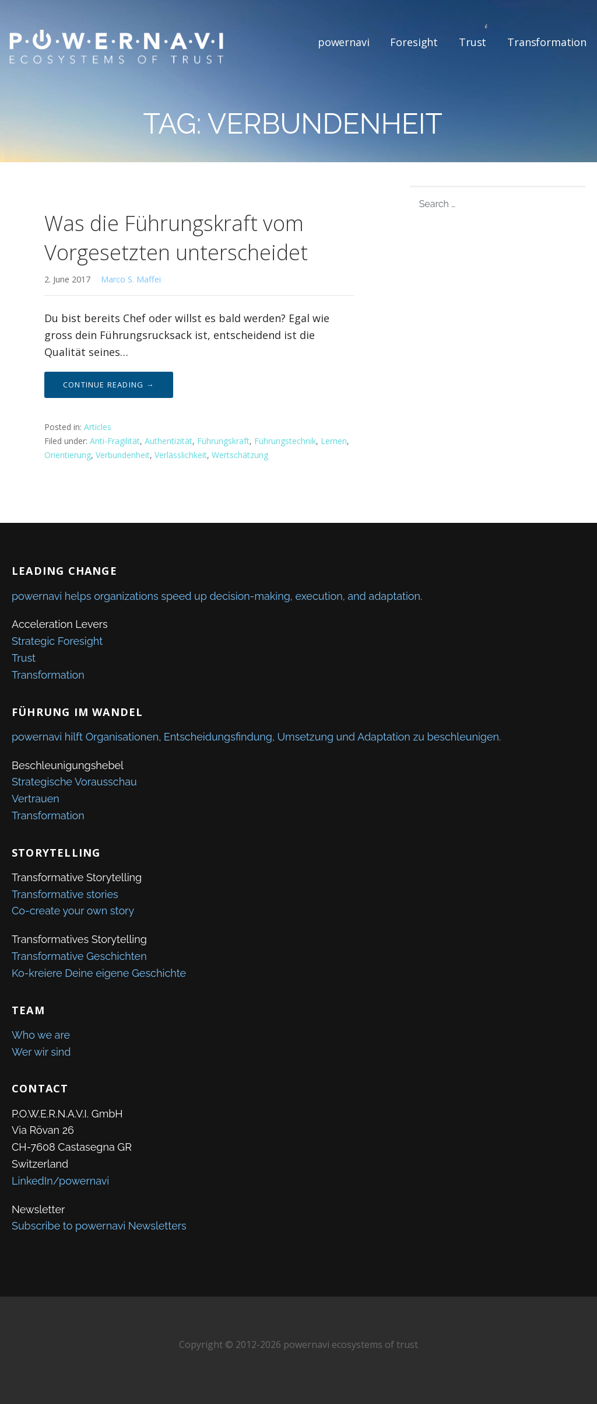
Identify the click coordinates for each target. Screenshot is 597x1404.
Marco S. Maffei (131, 279)
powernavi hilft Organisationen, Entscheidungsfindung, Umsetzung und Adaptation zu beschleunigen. (256, 737)
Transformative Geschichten (79, 956)
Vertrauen (35, 798)
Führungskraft (223, 440)
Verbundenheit (123, 454)
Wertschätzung (240, 454)
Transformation (547, 42)
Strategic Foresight (57, 641)
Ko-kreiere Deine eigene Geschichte (99, 973)
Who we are (41, 1035)
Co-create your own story (73, 910)
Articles (97, 426)
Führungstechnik (285, 440)
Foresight (414, 42)
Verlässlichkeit (180, 454)
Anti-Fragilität (115, 440)
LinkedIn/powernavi (60, 1181)
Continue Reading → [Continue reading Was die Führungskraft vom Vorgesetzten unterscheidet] (108, 384)
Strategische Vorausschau (74, 782)
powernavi (344, 42)
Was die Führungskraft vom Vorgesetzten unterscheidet (176, 238)
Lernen (334, 440)
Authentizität (168, 440)
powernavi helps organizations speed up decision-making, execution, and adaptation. (217, 596)
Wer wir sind (41, 1052)
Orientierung (67, 454)
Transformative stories (65, 894)
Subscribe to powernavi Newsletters (99, 1226)
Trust (472, 42)
